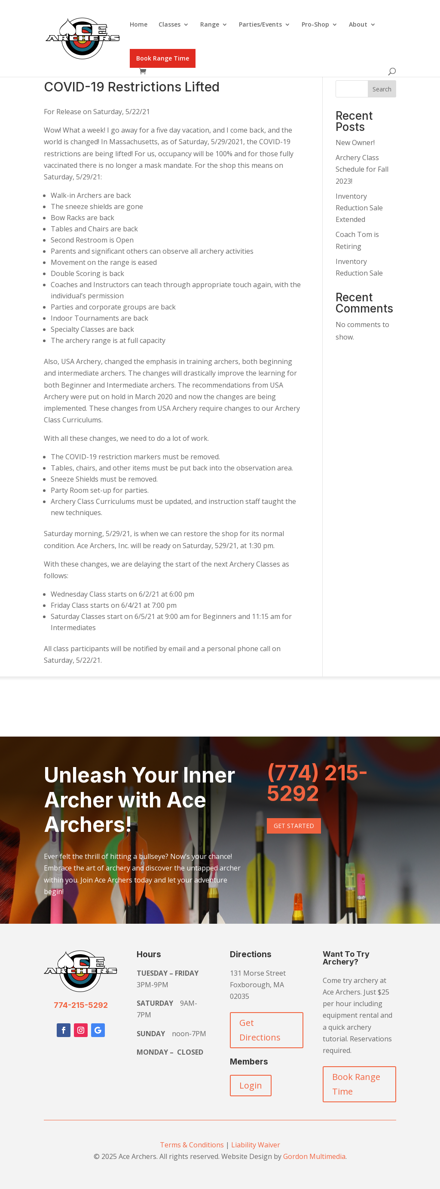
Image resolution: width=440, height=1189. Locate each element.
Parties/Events (260, 24)
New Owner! (355, 142)
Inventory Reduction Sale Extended (359, 207)
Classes (169, 24)
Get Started (294, 826)
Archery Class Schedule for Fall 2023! (362, 169)
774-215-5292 (81, 1005)
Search (382, 89)
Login (250, 1085)
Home (138, 24)
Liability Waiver (255, 1145)
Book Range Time (162, 58)
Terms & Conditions (192, 1145)
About (358, 24)
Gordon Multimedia (314, 1156)
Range (209, 24)
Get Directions (260, 1030)
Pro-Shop (315, 24)
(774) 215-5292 (317, 783)
